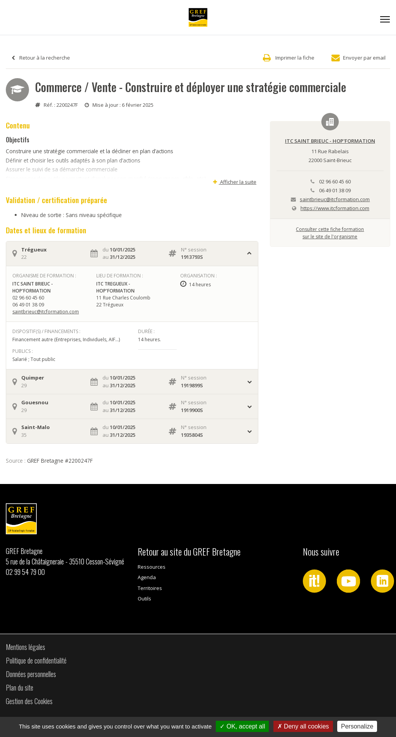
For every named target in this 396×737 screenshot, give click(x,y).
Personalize (357, 726)
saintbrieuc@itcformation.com (45, 311)
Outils (144, 598)
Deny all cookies (303, 726)
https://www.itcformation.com (334, 208)
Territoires (150, 588)
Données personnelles (31, 674)
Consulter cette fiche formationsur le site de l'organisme (330, 232)
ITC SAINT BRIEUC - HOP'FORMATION (330, 140)
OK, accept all (242, 726)
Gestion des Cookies (29, 701)
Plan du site (19, 687)
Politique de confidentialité (36, 660)
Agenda (147, 577)
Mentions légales (25, 647)
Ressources (152, 566)
